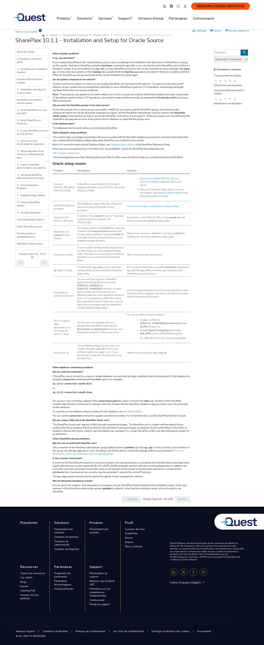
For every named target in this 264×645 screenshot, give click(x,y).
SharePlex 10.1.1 (101, 35)
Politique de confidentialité (90, 631)
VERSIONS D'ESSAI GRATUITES (220, 6)
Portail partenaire (64, 588)
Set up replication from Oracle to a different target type (30, 154)
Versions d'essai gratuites (29, 596)
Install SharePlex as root (29, 226)
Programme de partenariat (62, 575)
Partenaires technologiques (62, 582)
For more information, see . (153, 206)
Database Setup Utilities (31, 195)
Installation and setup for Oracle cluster (31, 91)
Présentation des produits (99, 531)
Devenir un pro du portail (26, 32)
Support (54, 35)
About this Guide (25, 51)
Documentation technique (75, 35)
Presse (129, 537)
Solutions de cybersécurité (61, 543)
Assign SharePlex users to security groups (32, 132)
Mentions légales (25, 631)
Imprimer (217, 30)
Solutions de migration (66, 549)
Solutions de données (66, 537)
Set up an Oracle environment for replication (31, 142)
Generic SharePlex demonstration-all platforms (31, 166)
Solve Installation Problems (27, 187)
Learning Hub (27, 590)
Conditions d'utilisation (55, 631)
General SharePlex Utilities (28, 204)
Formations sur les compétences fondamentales (100, 592)
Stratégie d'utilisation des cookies (170, 631)
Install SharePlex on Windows (29, 122)
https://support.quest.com (66, 153)
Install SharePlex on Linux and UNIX (32, 111)
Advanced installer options (31, 219)
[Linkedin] (174, 572)
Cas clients (26, 577)
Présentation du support (98, 575)
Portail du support (100, 604)
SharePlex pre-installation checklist (32, 71)
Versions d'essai (150, 18)
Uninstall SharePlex (29, 212)
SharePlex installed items (30, 243)
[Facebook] (193, 572)
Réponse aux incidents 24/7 (102, 582)
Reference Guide (159, 196)
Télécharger (201, 30)
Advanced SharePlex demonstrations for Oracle (30, 176)
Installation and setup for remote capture (29, 101)
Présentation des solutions (63, 531)
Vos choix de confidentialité (128, 631)
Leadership (131, 533)
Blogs (23, 582)
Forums (24, 586)
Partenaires (178, 18)
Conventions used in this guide (29, 60)
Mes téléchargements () (239, 30)
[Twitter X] (183, 572)
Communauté (203, 18)
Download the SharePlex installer (30, 81)
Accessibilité (204, 631)
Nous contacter (133, 546)
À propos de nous (135, 529)
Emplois (129, 542)
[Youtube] (203, 572)
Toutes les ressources (32, 573)
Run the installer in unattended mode (26, 235)
